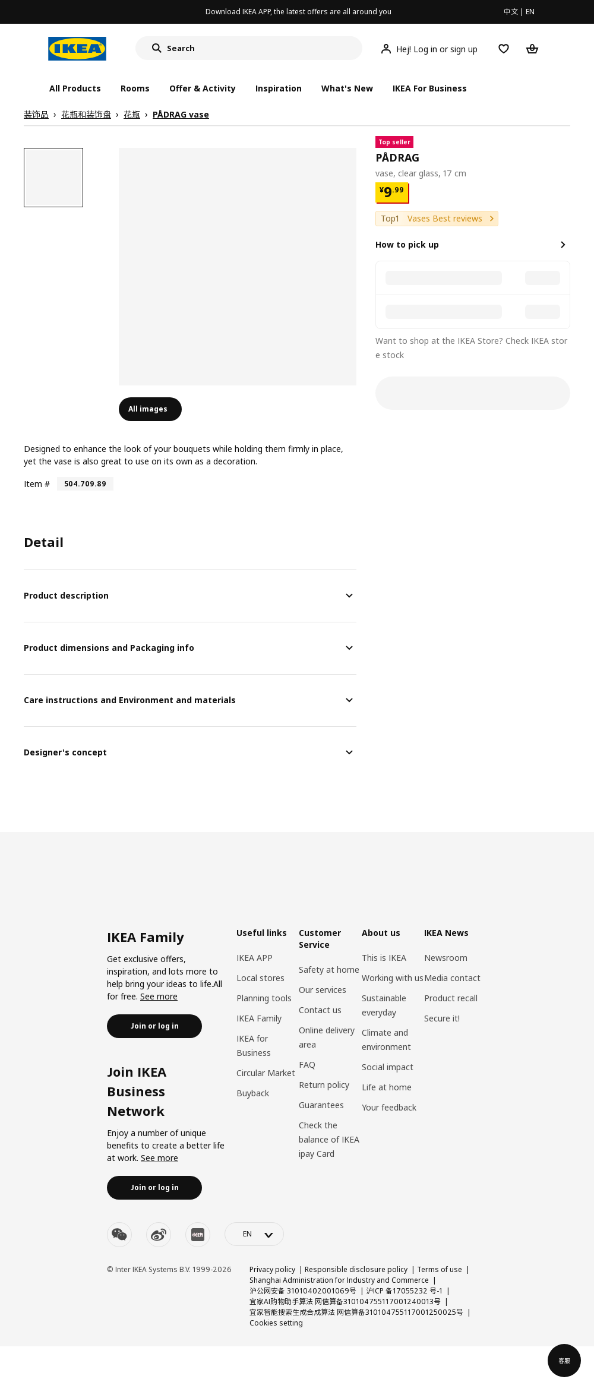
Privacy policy (272, 1269)
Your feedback (389, 1107)
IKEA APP (254, 957)
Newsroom (445, 957)
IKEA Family (259, 1018)
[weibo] (158, 1234)
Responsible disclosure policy (356, 1269)
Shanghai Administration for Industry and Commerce (339, 1280)
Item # (37, 483)
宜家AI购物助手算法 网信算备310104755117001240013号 (345, 1301)
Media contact (452, 977)
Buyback (252, 1093)
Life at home (387, 1087)
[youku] (197, 1234)
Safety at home (329, 969)
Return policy (324, 1084)
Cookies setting (276, 1323)
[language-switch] (254, 1234)
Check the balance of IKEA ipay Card (329, 1139)
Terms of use (439, 1269)
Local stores (260, 977)
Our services (322, 989)
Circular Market (265, 1072)
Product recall (451, 998)
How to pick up (407, 244)
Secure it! (442, 1018)
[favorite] (565, 158)
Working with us (393, 977)
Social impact (387, 1067)
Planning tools (264, 998)
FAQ (307, 1064)
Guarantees (321, 1105)
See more (159, 996)
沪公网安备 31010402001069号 (302, 1291)
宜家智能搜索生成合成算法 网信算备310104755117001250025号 (356, 1312)
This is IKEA (384, 957)
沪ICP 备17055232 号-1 (404, 1291)
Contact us (320, 1010)
